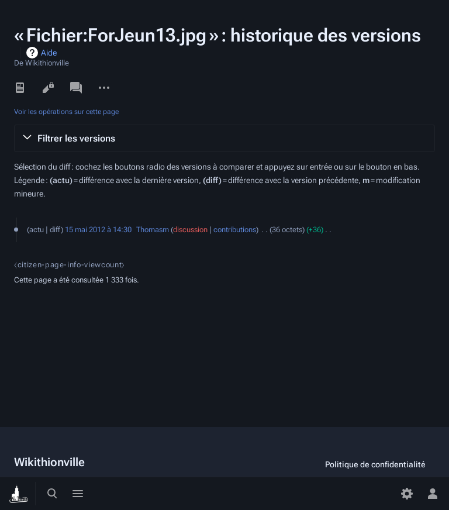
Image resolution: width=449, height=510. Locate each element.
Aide (49, 52)
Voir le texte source (48, 88)
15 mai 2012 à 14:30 (98, 229)
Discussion (76, 88)
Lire (20, 88)
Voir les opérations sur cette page (66, 112)
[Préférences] (407, 493)
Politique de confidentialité (375, 464)
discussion (190, 229)
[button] (224, 138)
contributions (234, 229)
